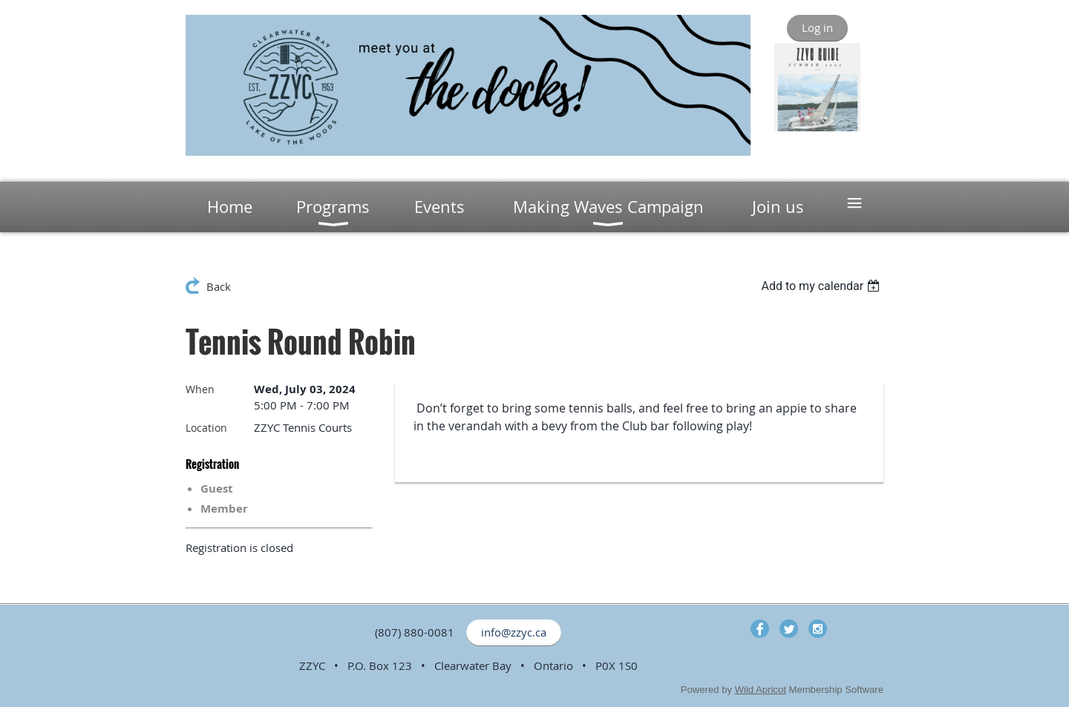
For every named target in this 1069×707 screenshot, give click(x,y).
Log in (817, 27)
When (200, 389)
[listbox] (822, 286)
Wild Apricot (760, 689)
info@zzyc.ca (513, 632)
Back (218, 286)
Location (206, 428)
